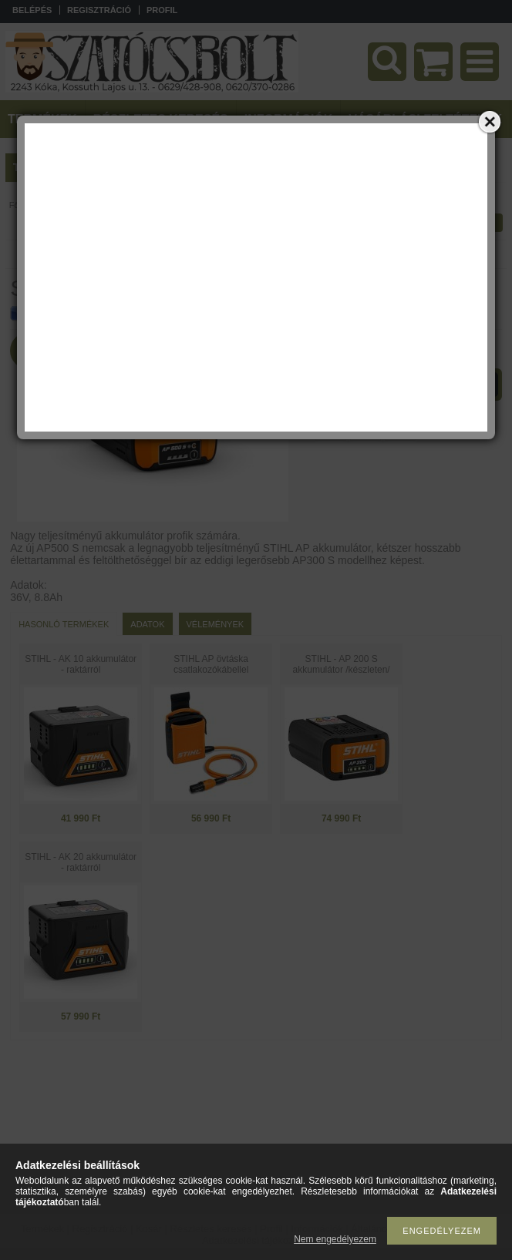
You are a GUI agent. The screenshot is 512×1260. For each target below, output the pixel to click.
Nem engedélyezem (335, 1239)
